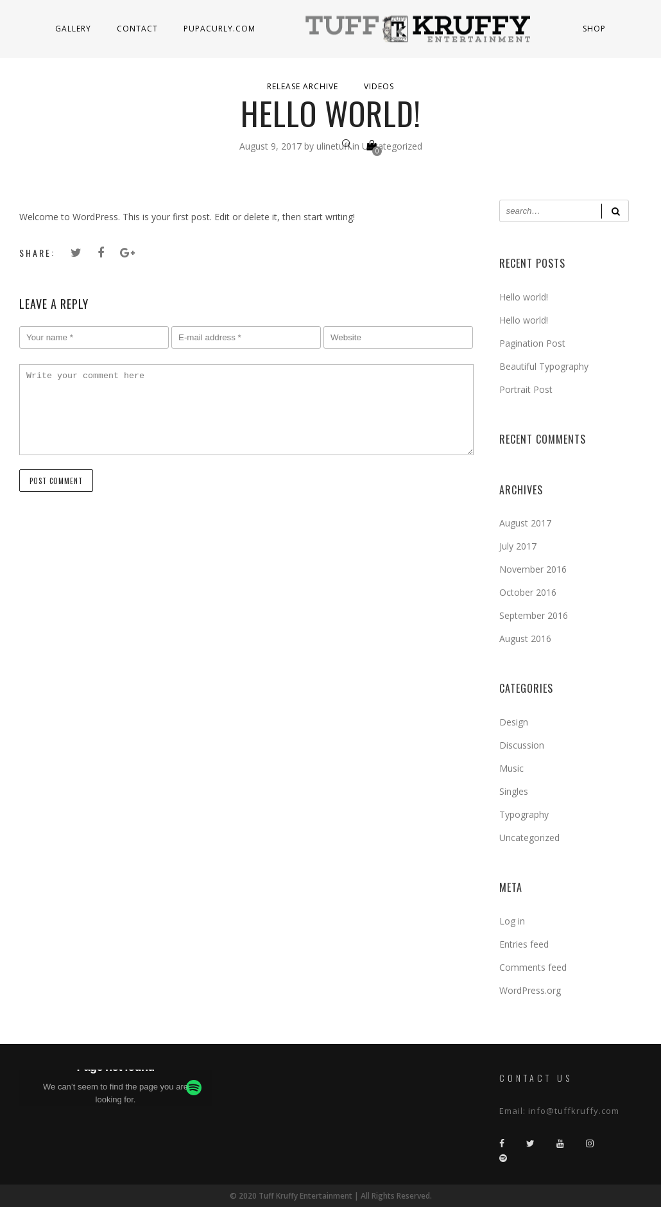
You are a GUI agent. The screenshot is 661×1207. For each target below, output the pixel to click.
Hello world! (523, 297)
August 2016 (525, 638)
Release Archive (302, 86)
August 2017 (525, 523)
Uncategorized (529, 837)
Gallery (73, 28)
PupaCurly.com (219, 28)
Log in (512, 921)
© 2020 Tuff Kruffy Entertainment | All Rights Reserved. (331, 1195)
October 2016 (527, 592)
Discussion (521, 745)
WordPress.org (530, 990)
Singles (513, 791)
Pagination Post (532, 343)
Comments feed (533, 967)
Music (511, 768)
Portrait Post (526, 389)
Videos (379, 86)
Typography (524, 814)
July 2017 (518, 546)
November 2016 (533, 569)
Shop (594, 28)
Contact (137, 28)
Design (513, 722)
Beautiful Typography (543, 366)
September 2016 (533, 615)
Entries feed (524, 944)
